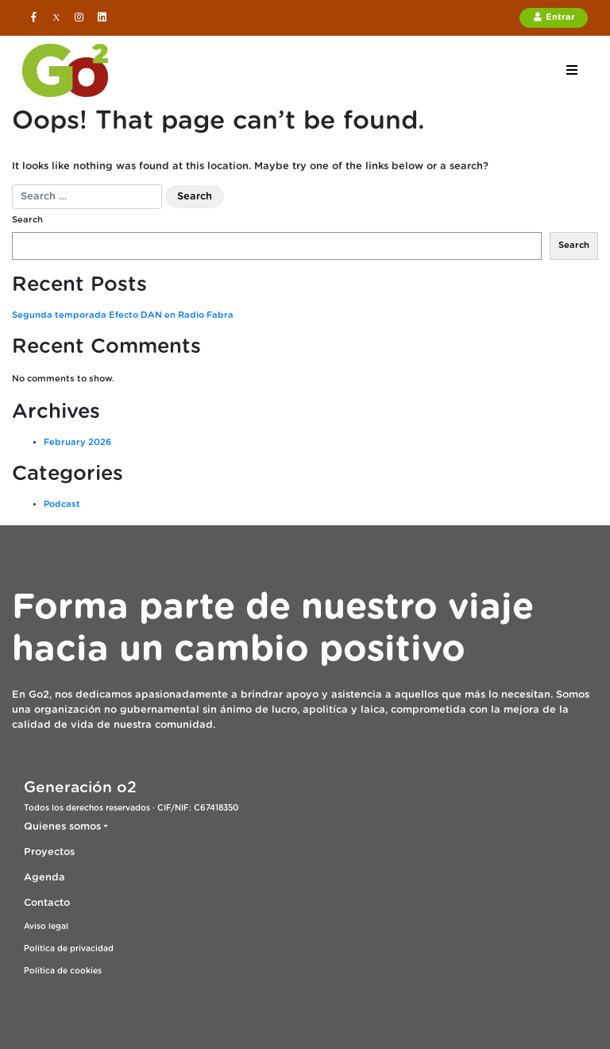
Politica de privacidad (69, 949)
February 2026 (77, 442)
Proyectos (49, 852)
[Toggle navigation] (571, 70)
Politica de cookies (63, 971)
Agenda (44, 878)
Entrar (553, 16)
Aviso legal (46, 927)
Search (27, 219)
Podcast (62, 504)
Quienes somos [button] (62, 827)
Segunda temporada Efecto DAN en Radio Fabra (123, 315)
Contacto (47, 903)
